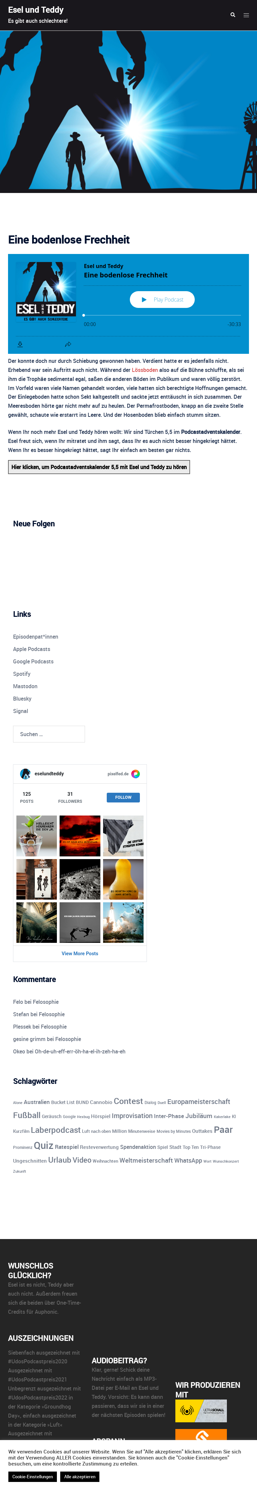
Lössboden (145, 370)
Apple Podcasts (31, 649)
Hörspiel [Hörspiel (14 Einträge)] (100, 1116)
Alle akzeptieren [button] (79, 1477)
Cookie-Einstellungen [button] (32, 1477)
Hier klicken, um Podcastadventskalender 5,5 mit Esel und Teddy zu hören (99, 467)
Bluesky (22, 698)
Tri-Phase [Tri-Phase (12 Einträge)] (210, 1147)
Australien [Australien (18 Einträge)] (37, 1102)
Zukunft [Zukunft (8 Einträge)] (19, 1171)
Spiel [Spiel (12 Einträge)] (162, 1147)
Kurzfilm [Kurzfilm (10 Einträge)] (21, 1131)
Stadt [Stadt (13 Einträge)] (175, 1147)
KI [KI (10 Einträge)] (234, 1116)
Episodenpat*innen (35, 636)
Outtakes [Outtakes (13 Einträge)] (202, 1130)
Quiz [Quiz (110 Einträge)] (44, 1145)
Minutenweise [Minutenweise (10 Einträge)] (141, 1131)
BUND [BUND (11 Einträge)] (82, 1102)
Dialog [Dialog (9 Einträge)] (150, 1102)
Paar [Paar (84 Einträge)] (223, 1129)
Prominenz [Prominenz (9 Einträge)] (22, 1147)
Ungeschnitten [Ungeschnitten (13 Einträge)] (30, 1160)
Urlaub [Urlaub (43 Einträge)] (59, 1160)
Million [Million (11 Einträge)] (119, 1131)
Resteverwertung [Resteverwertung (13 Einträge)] (99, 1147)
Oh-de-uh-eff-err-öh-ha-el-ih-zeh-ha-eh (80, 1051)
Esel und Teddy (35, 9)
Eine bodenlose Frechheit (69, 239)
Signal (20, 711)
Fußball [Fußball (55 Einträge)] (26, 1114)
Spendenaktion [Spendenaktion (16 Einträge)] (138, 1147)
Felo (18, 1002)
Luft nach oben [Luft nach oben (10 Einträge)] (96, 1131)
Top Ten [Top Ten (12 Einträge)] (191, 1147)
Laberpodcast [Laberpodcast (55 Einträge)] (56, 1129)
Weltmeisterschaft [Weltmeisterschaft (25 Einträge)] (146, 1160)
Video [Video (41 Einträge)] (82, 1160)
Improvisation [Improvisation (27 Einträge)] (132, 1115)
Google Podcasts (33, 661)
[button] (232, 15)
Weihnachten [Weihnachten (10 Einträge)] (105, 1161)
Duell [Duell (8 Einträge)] (162, 1102)
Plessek (22, 1026)
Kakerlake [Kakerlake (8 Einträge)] (222, 1116)
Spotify (21, 673)
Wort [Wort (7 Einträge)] (207, 1161)
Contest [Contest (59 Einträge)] (128, 1100)
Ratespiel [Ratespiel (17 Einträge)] (67, 1147)
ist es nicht (32, 1284)
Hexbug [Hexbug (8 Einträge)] (83, 1116)
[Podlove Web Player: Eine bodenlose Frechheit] (128, 304)
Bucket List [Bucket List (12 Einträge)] (63, 1102)
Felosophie (46, 1002)
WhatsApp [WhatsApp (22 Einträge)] (188, 1160)
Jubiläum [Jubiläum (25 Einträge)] (198, 1115)
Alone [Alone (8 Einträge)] (17, 1102)
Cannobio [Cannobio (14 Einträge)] (101, 1102)
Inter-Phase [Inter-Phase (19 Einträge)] (169, 1116)
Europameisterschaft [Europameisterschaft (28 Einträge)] (198, 1101)
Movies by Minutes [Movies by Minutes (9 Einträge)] (174, 1131)
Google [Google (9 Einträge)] (69, 1116)
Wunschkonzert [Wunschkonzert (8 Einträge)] (226, 1161)
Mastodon (25, 686)
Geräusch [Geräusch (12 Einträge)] (52, 1116)
